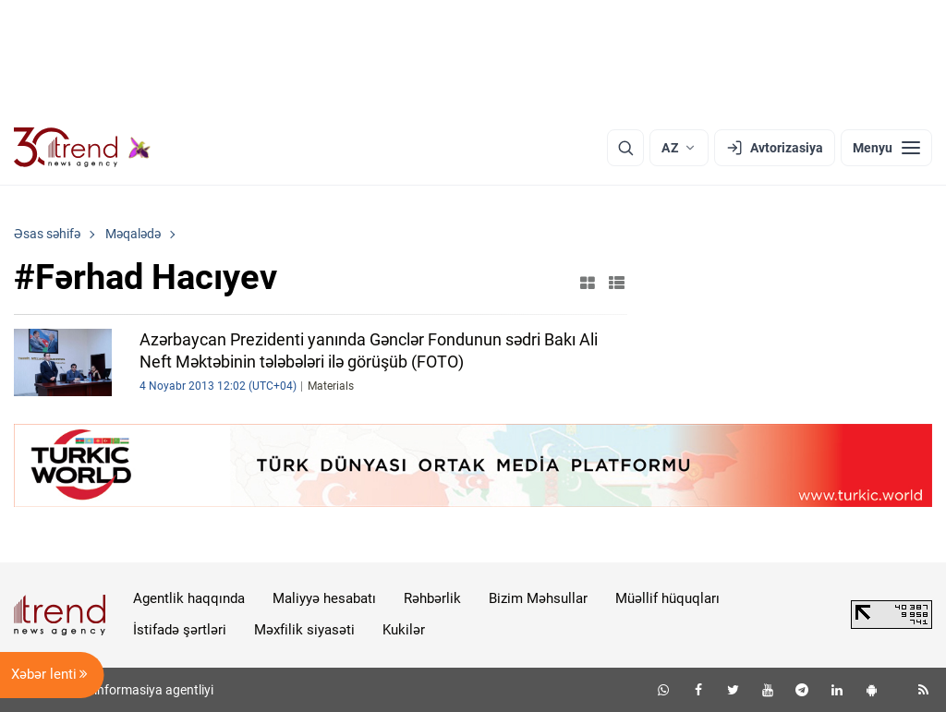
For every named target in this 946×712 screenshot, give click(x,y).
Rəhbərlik (432, 598)
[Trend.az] (82, 147)
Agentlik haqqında (189, 598)
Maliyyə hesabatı (324, 598)
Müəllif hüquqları (667, 598)
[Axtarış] (625, 147)
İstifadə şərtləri (179, 629)
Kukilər (403, 629)
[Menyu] (886, 147)
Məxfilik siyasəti (304, 629)
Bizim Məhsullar (538, 598)
